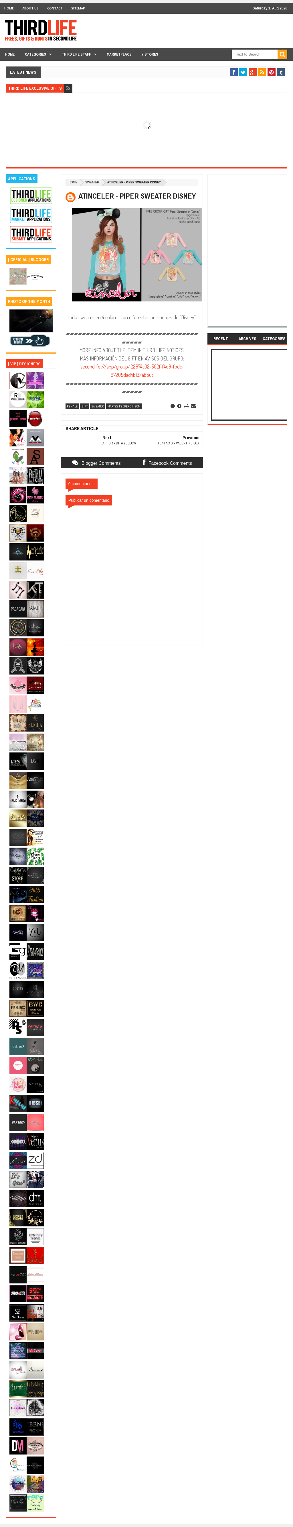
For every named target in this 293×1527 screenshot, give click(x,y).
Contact (55, 8)
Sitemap (78, 8)
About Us (30, 8)
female (72, 406)
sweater (92, 182)
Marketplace (119, 54)
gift (85, 406)
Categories (35, 54)
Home (9, 8)
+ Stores (150, 54)
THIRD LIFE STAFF (76, 54)
